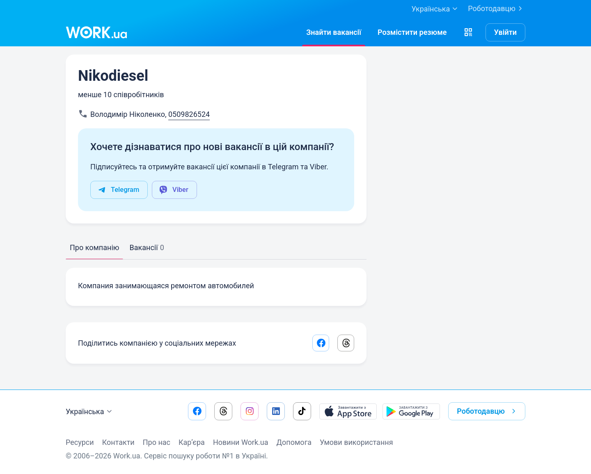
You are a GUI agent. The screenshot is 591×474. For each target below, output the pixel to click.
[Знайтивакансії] (333, 32)
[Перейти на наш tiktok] (302, 411)
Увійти (505, 32)
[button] (468, 32)
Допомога (294, 442)
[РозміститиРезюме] (412, 32)
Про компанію (94, 247)
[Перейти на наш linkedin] (276, 411)
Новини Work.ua (240, 442)
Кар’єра (192, 442)
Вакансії (146, 247)
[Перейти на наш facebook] (197, 411)
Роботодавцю (496, 8)
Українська (90, 411)
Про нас (156, 442)
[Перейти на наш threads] (223, 411)
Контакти (118, 442)
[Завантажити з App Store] (348, 411)
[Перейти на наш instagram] (250, 411)
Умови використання (356, 442)
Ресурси (80, 442)
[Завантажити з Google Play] (411, 411)
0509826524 (189, 114)
